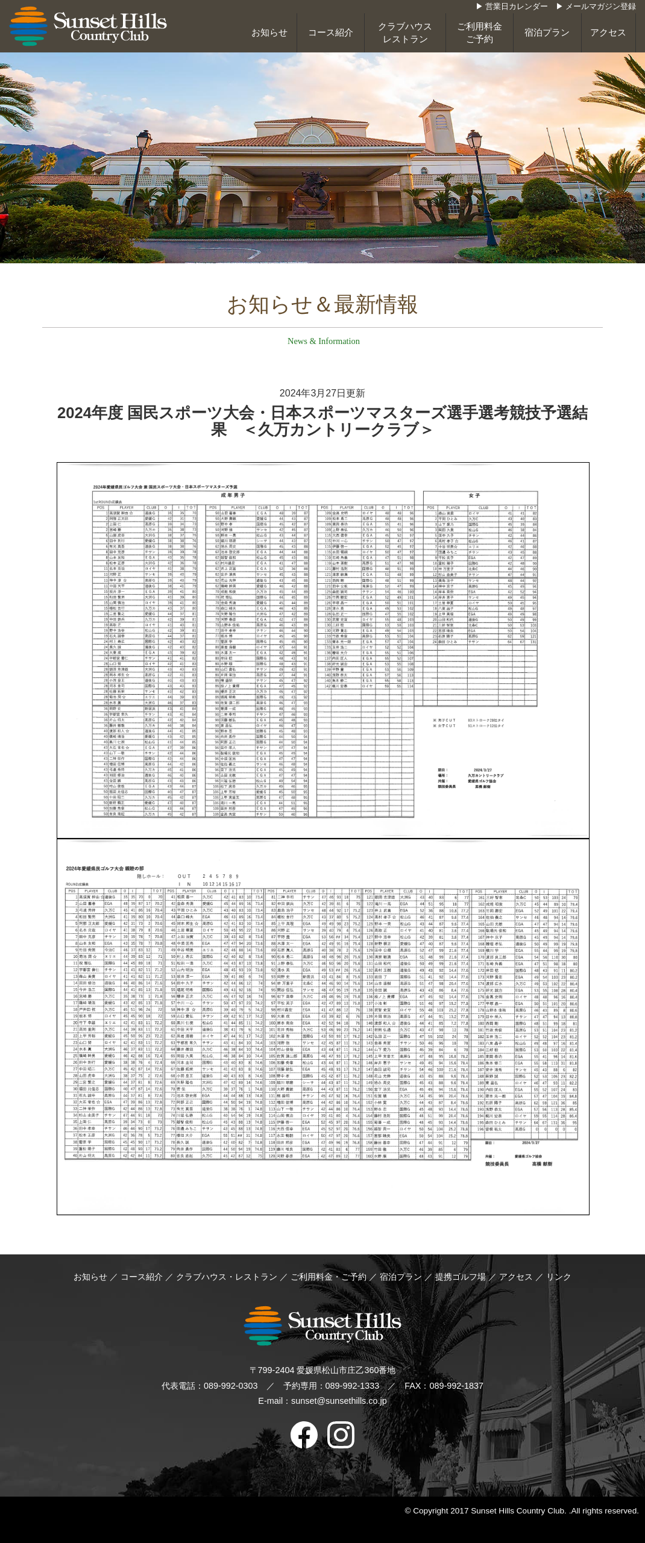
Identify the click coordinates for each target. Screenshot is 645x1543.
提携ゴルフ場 (461, 1277)
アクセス (608, 32)
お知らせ (269, 32)
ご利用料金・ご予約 (329, 1277)
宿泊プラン (547, 32)
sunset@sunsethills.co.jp (339, 1401)
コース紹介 (330, 32)
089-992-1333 (353, 1386)
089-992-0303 (231, 1386)
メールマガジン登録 (600, 6)
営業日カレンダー (516, 6)
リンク (558, 1277)
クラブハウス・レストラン (226, 1277)
